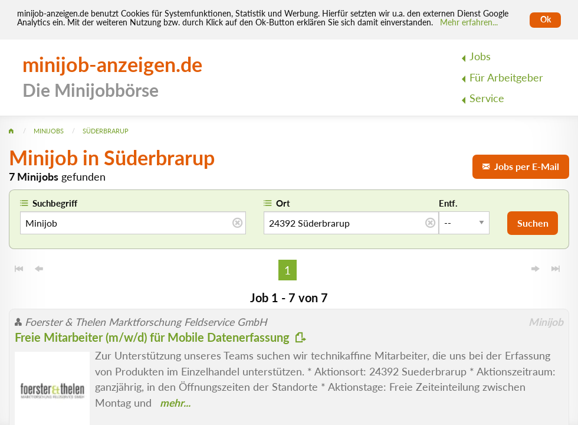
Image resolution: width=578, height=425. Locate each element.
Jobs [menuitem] (480, 56)
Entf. (448, 203)
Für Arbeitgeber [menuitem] (506, 77)
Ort (283, 203)
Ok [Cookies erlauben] (545, 19)
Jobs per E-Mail (520, 166)
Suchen (533, 222)
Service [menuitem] (486, 98)
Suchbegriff (54, 203)
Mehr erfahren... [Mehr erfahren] (469, 22)
